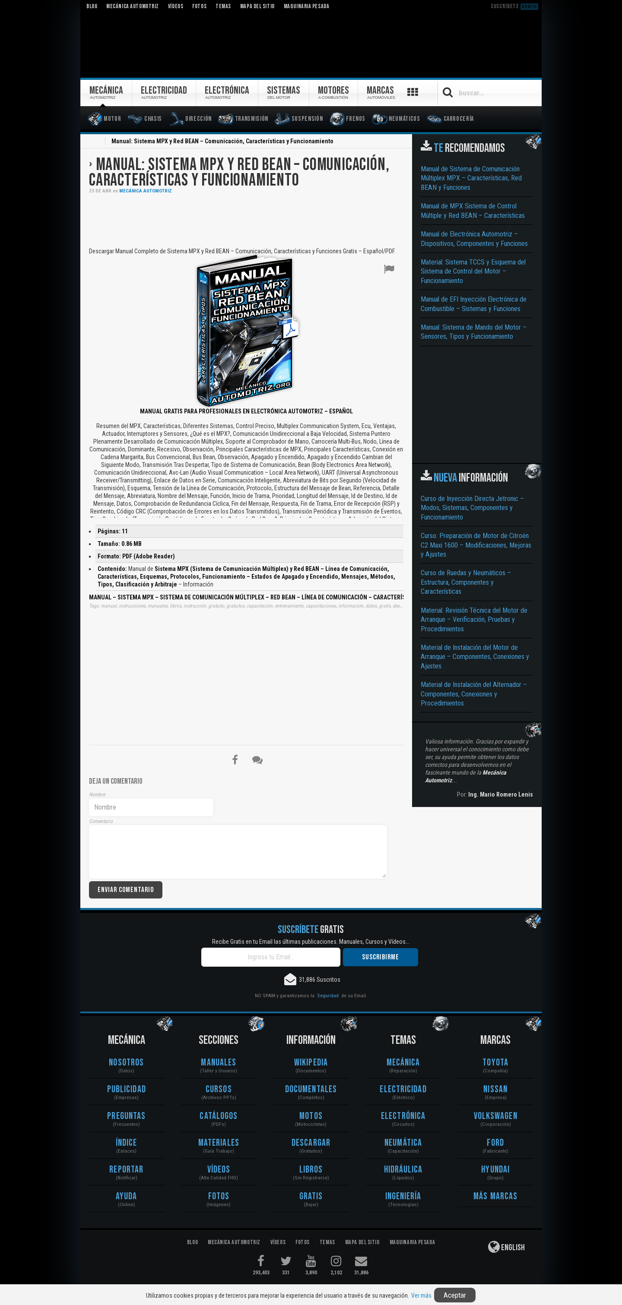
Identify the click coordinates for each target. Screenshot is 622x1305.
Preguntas (126, 1116)
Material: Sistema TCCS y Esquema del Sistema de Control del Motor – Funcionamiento (473, 271)
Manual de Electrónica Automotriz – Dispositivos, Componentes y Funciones (474, 238)
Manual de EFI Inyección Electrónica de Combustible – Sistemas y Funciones (474, 303)
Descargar (311, 1143)
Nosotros (126, 1063)
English (506, 1247)
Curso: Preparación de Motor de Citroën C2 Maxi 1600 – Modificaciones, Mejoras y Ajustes (476, 545)
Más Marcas (495, 1196)
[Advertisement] (246, 219)
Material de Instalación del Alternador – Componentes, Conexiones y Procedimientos (474, 694)
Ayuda (126, 1196)
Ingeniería (403, 1196)
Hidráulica (403, 1170)
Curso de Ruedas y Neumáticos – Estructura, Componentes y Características (466, 582)
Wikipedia (311, 1063)
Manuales (218, 1063)
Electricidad (403, 1089)
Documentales (311, 1089)
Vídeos (219, 1170)
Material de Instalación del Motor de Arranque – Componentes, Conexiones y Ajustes (475, 656)
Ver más (421, 1295)
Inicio (94, 142)
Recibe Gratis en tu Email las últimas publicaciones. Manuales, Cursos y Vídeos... (310, 941)
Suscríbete (514, 6)
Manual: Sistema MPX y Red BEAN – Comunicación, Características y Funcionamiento (239, 172)
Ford (495, 1143)
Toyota (495, 1063)
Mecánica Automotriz (145, 191)
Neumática (403, 1143)
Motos (311, 1116)
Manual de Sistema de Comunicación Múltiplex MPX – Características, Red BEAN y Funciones (471, 178)
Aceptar (455, 1295)
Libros (311, 1170)
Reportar (126, 1170)
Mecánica (403, 1063)
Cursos (219, 1089)
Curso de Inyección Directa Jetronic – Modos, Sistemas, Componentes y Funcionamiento (472, 508)
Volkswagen (495, 1116)
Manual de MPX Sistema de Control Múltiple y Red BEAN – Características (473, 210)
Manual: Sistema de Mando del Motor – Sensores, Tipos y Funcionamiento (474, 331)
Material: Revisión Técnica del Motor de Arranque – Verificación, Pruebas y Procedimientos (474, 619)
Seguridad (328, 996)
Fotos (219, 1196)
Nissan (495, 1089)
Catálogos (219, 1116)
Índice (126, 1143)
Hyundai (495, 1170)
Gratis (311, 1196)
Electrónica (403, 1116)
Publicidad (126, 1089)
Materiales (218, 1143)
